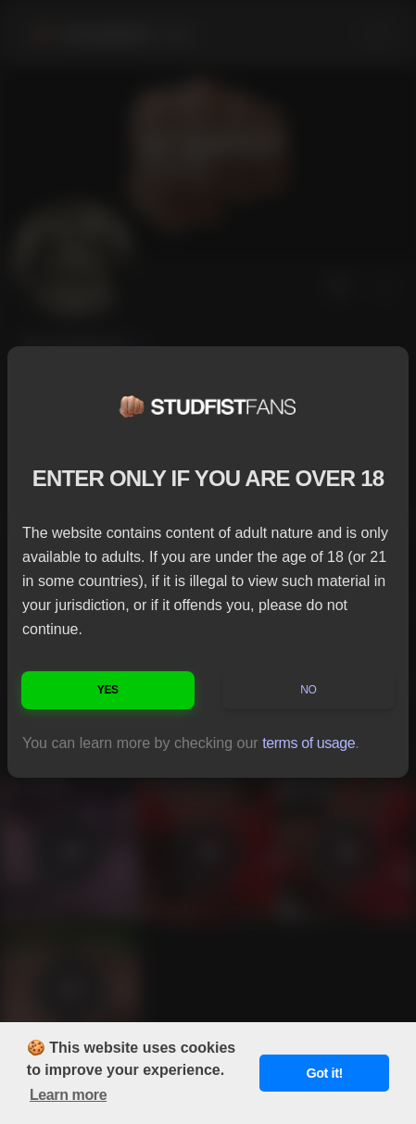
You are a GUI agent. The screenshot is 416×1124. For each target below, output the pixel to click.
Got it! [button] (324, 1073)
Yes (108, 689)
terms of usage (308, 743)
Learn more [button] (68, 1095)
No (308, 689)
